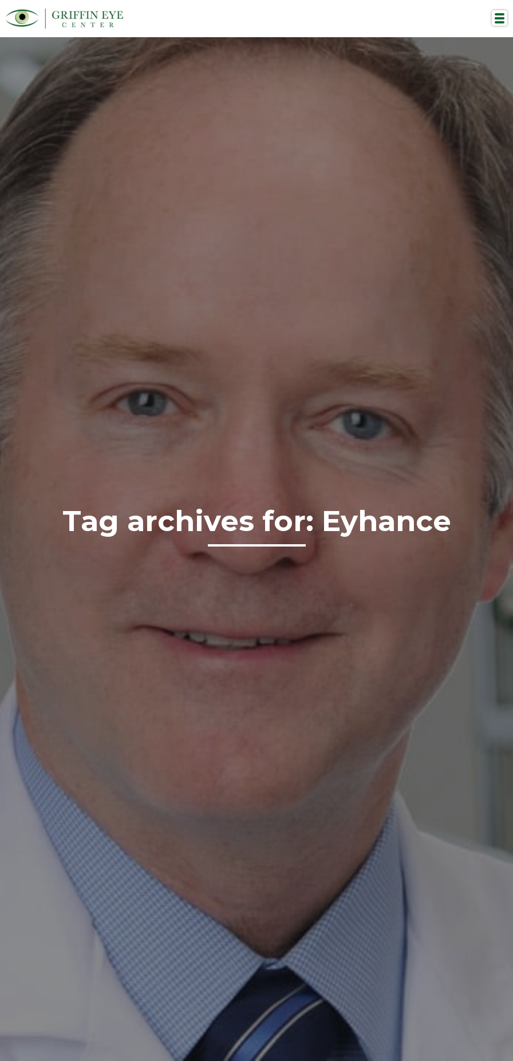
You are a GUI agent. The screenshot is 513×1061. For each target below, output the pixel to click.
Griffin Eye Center (64, 19)
